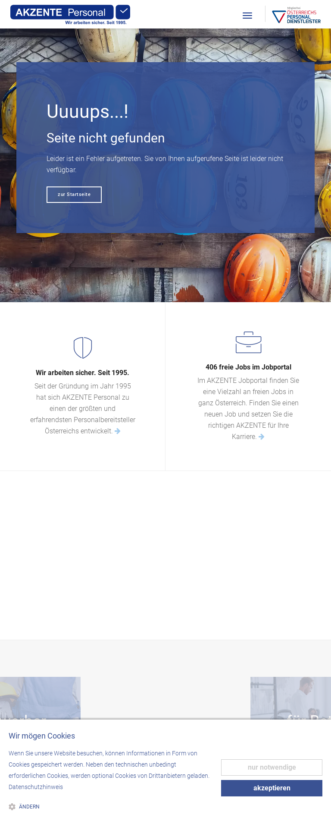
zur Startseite (74, 194)
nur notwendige (272, 767)
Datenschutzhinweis (36, 786)
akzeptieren (271, 788)
